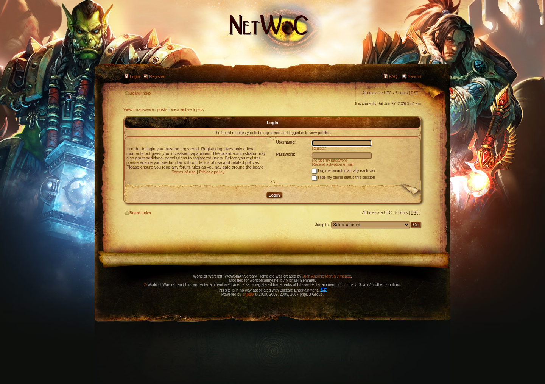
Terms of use (184, 172)
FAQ (393, 76)
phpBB (248, 294)
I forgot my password (329, 160)
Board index (138, 93)
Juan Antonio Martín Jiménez (326, 276)
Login (135, 76)
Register (157, 76)
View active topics (187, 109)
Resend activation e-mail (333, 164)
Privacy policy (211, 172)
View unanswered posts (145, 109)
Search (414, 76)
